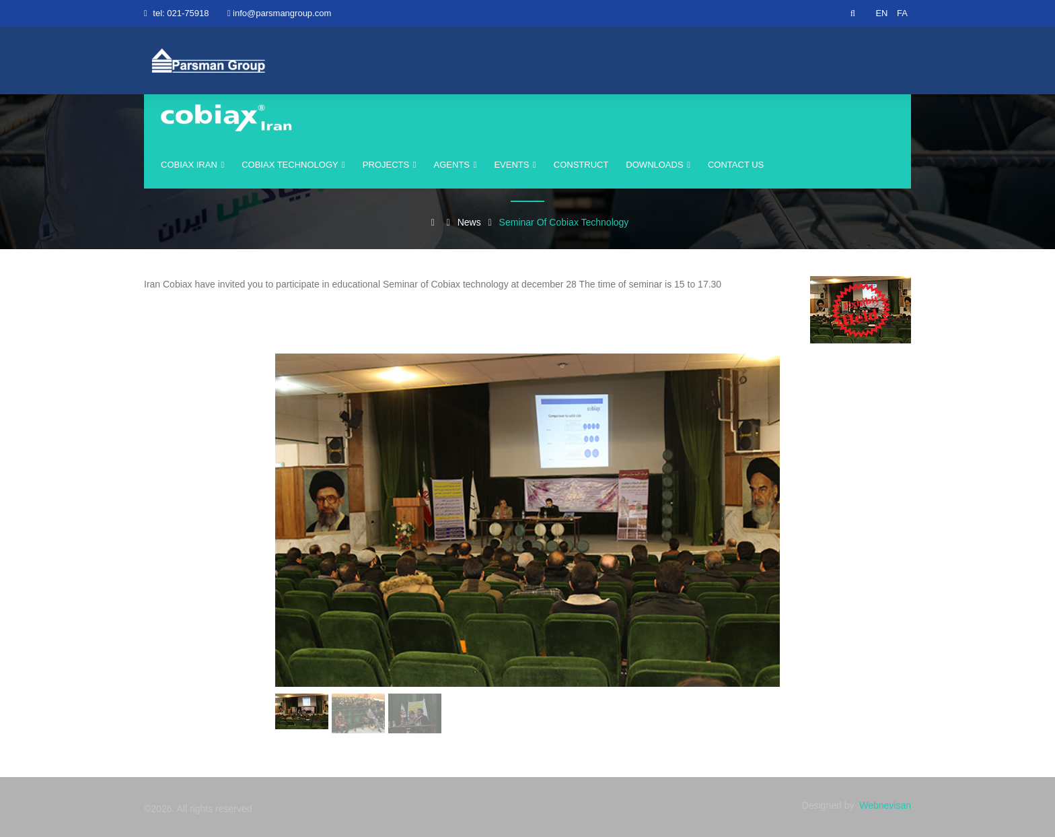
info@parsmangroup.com (282, 13)
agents (455, 165)
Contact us (736, 165)
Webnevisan (885, 805)
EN (881, 13)
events (515, 165)
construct (581, 165)
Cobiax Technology (293, 165)
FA (902, 13)
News (469, 222)
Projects (389, 165)
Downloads (658, 165)
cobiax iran (192, 165)
